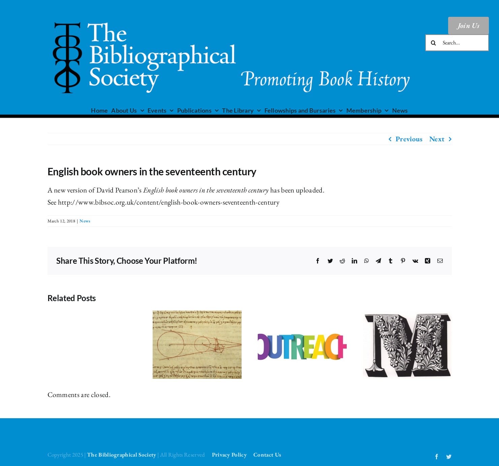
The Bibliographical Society (121, 454)
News (85, 221)
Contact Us (267, 454)
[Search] (433, 42)
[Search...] (457, 42)
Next (436, 138)
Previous (409, 138)
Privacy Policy (229, 454)
